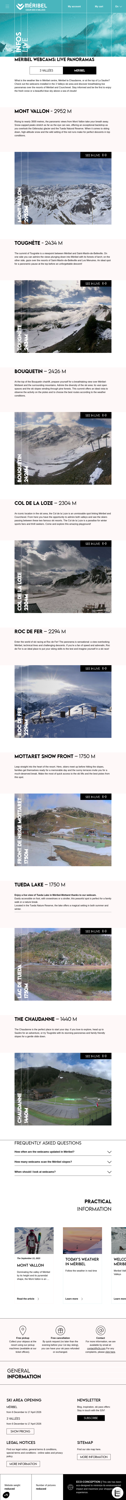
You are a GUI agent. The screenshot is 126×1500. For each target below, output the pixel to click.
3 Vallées (46, 70)
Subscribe (91, 1418)
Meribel (79, 70)
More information (23, 1464)
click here (110, 1352)
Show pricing (20, 1431)
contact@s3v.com (96, 1348)
